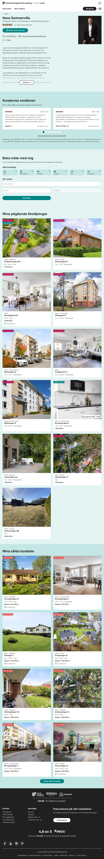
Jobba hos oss (33, 820)
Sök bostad (7, 9)
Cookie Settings (81, 855)
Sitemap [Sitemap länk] (72, 855)
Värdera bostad (8, 822)
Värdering (89, 9)
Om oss (31, 812)
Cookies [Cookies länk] (56, 855)
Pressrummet (33, 817)
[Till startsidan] (23, 3)
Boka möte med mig (15, 29)
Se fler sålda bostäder (52, 781)
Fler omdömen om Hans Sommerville (52, 136)
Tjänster (31, 814)
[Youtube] (10, 843)
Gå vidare (27, 198)
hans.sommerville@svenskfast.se (34, 36)
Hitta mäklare (8, 814)
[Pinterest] (22, 843)
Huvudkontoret (8, 820)
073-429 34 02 (11, 36)
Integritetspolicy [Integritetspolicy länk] (23, 855)
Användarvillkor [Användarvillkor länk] (47, 855)
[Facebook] (5, 843)
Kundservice (7, 812)
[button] (99, 8)
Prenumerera (62, 820)
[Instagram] (16, 843)
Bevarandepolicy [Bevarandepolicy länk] (35, 855)
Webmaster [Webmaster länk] (64, 855)
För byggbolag (8, 817)
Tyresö (6, 14)
